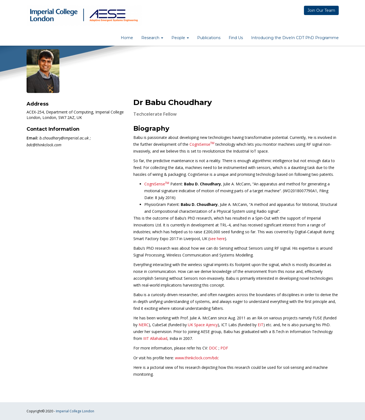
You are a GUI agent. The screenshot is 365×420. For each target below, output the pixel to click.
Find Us (236, 37)
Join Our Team (321, 10)
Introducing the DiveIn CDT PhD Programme (295, 37)
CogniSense (201, 144)
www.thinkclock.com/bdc (197, 357)
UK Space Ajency (203, 324)
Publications (208, 37)
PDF (224, 348)
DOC (213, 348)
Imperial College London (75, 411)
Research (152, 37)
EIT (260, 324)
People (180, 37)
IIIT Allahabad (155, 338)
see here (217, 238)
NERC (144, 324)
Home (127, 37)
